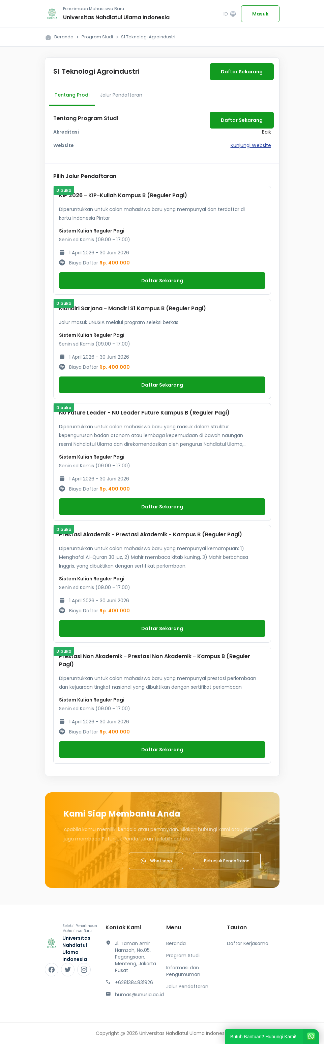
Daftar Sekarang (242, 71)
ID (230, 13)
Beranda (63, 37)
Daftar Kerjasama (247, 943)
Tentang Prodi (72, 95)
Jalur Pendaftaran (121, 95)
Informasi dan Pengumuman (183, 971)
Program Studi (97, 37)
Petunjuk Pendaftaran (226, 861)
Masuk (260, 13)
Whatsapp (156, 861)
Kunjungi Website (251, 145)
